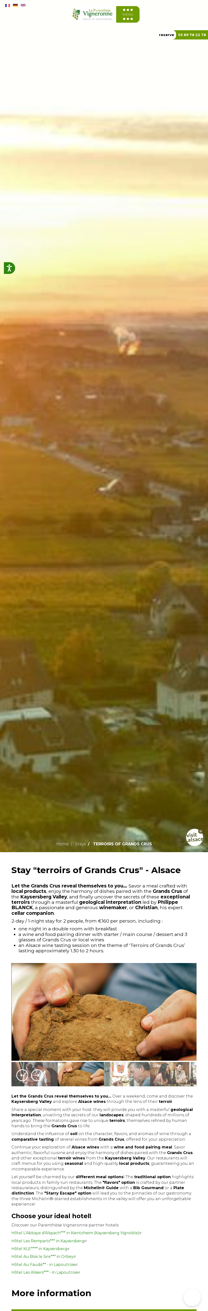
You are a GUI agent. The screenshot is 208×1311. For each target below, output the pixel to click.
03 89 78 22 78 (192, 35)
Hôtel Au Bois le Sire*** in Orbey (44, 1256)
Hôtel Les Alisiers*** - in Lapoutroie (46, 1272)
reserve (166, 35)
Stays (80, 844)
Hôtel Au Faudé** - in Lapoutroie (45, 1264)
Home (62, 844)
